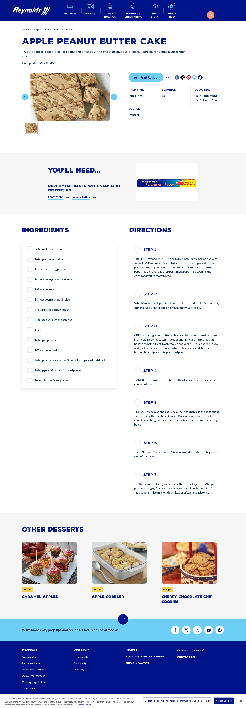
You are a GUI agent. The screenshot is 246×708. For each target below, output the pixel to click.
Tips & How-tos (137, 663)
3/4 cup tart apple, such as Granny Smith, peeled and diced (70, 360)
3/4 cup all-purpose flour (49, 249)
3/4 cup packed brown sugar (52, 309)
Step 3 (150, 326)
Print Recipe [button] (145, 77)
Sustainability (81, 656)
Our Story (79, 669)
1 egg (38, 330)
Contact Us (186, 657)
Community (80, 663)
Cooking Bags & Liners (34, 682)
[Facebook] (177, 77)
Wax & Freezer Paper (33, 675)
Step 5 (150, 402)
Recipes (37, 29)
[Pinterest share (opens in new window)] (188, 77)
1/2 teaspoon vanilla (47, 350)
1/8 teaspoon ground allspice (52, 299)
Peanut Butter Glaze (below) (52, 380)
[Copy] (200, 77)
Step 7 (150, 475)
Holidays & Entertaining (145, 656)
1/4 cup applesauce (46, 340)
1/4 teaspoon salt (45, 289)
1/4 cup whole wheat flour (51, 259)
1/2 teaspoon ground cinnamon (54, 279)
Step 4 (150, 371)
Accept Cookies (224, 700)
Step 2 (150, 294)
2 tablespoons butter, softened (53, 319)
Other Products (30, 688)
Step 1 (149, 249)
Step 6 (150, 443)
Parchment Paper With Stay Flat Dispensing (84, 190)
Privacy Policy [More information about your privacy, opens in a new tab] (84, 704)
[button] (70, 11)
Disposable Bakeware (34, 669)
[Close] (241, 700)
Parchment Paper (31, 663)
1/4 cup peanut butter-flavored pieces (58, 370)
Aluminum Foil (29, 656)
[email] (194, 77)
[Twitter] (182, 77)
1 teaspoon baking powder (51, 269)
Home (25, 29)
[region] (123, 701)
